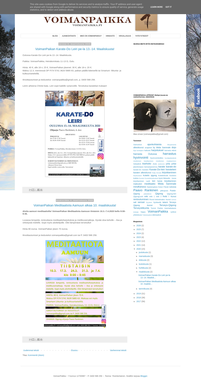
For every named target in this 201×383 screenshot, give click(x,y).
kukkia (135, 178)
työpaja (135, 212)
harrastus (169, 153)
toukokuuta (144, 264)
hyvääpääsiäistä (170, 158)
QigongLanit (138, 197)
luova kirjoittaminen (166, 181)
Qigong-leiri (171, 194)
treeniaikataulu (170, 208)
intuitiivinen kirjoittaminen (143, 161)
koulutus (172, 176)
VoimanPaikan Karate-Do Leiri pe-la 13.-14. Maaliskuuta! (74, 49)
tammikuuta (144, 289)
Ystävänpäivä (147, 215)
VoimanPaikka (158, 211)
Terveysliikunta (141, 208)
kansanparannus (151, 167)
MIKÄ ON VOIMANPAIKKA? (90, 36)
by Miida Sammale (161, 147)
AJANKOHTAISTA (69, 36)
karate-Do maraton (141, 170)
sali (134, 202)
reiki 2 (159, 197)
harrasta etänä (170, 150)
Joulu (155, 164)
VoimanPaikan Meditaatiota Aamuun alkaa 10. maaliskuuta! (75, 205)
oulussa (172, 187)
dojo (174, 147)
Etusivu (74, 350)
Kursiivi (141, 178)
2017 (138, 301)
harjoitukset (157, 150)
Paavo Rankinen (145, 190)
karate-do (171, 166)
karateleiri (171, 169)
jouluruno (161, 164)
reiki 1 (152, 197)
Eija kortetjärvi (138, 150)
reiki (146, 196)
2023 (138, 237)
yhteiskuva (137, 215)
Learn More (156, 7)
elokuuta (143, 260)
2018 (138, 297)
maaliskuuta (144, 272)
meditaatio (149, 183)
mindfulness (139, 186)
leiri (153, 181)
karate (161, 166)
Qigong (159, 193)
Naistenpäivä (152, 187)
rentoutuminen (141, 199)
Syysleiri (149, 202)
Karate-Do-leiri (157, 169)
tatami (165, 202)
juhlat (173, 164)
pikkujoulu (164, 191)
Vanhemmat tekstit (118, 350)
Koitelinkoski (163, 176)
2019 (138, 293)
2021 (138, 245)
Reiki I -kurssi (169, 196)
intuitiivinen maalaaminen (166, 161)
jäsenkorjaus (138, 167)
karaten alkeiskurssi (142, 172)
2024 (138, 233)
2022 (138, 241)
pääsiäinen (147, 194)
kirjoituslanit (137, 175)
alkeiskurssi (138, 147)
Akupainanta (171, 144)
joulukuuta (143, 252)
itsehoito (146, 163)
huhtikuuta (144, 268)
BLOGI (55, 36)
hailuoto (147, 150)
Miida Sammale (167, 183)
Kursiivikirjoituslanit (151, 178)
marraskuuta (144, 256)
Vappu (142, 212)
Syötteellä (157, 202)
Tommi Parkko (157, 208)
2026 (138, 225)
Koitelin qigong (150, 175)
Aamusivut (137, 145)
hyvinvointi (140, 157)
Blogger (143, 376)
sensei (141, 202)
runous (173, 199)
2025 (138, 229)
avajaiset (148, 148)
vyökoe (173, 212)
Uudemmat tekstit (31, 350)
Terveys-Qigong (167, 205)
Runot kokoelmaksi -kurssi (160, 200)
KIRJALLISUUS (125, 36)
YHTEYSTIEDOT (141, 36)
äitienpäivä (156, 215)
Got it (168, 7)
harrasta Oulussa (145, 154)
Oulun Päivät (163, 187)
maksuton (137, 184)
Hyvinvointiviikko (156, 158)
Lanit (148, 181)
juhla (168, 164)
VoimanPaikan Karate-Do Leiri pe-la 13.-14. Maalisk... (154, 276)
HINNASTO (110, 36)
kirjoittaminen (169, 172)
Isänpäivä (137, 164)
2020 (138, 249)
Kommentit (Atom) (36, 355)
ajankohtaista (154, 144)
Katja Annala (156, 173)
